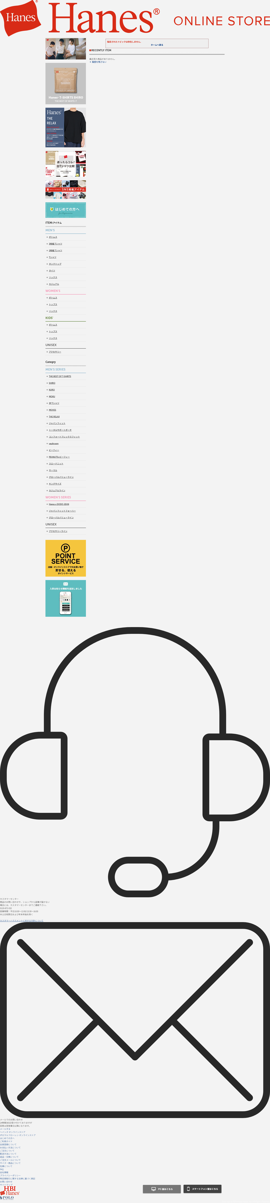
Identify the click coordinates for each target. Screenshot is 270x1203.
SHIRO (52, 383)
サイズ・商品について (10, 1162)
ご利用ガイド (6, 1141)
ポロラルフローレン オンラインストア (18, 1135)
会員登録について (8, 1144)
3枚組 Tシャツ (55, 244)
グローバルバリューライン (61, 477)
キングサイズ (55, 484)
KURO (52, 390)
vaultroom (54, 443)
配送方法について (8, 1153)
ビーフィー (54, 450)
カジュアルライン (57, 490)
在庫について (6, 1166)
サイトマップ (6, 1184)
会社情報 (4, 1172)
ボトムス (53, 237)
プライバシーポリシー (10, 1175)
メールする (5, 1128)
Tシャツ (52, 257)
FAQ (2, 1169)
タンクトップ (55, 264)
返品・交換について (9, 1156)
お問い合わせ (6, 1181)
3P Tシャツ (54, 403)
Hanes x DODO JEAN (59, 504)
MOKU (52, 396)
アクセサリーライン (58, 531)
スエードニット (56, 464)
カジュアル (54, 284)
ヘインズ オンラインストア (12, 1131)
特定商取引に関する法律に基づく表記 (17, 1178)
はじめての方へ (7, 1138)
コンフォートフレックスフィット (64, 437)
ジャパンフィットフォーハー (62, 511)
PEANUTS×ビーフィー (59, 457)
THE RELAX (54, 416)
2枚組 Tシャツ (55, 250)
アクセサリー (55, 352)
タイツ (52, 271)
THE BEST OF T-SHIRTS (60, 376)
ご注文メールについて (10, 1159)
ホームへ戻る (157, 45)
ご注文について (7, 1150)
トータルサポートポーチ (60, 430)
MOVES (52, 410)
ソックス (53, 277)
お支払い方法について (10, 1147)
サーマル (53, 470)
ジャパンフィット (57, 423)
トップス (53, 304)
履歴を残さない (99, 62)
